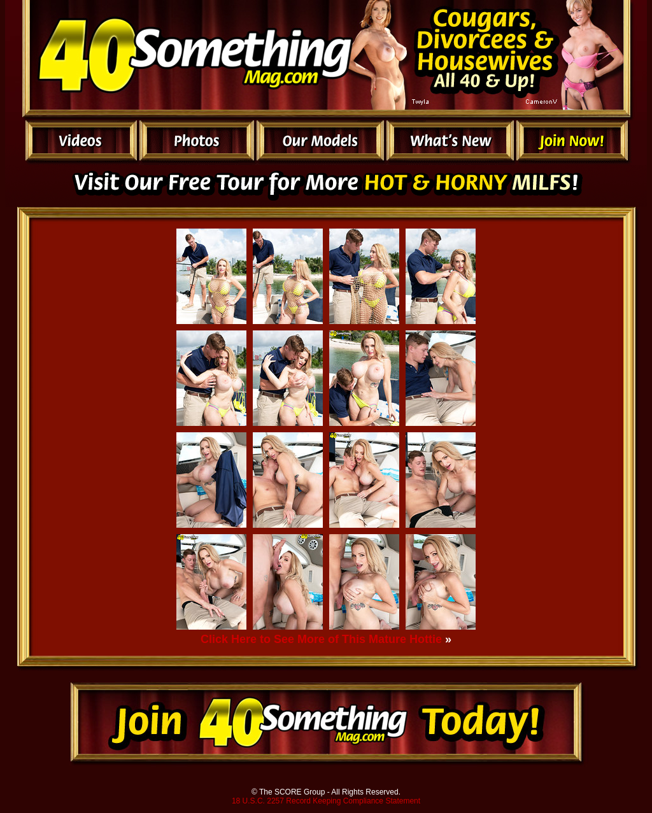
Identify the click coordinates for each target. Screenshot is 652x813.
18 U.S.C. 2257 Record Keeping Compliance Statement (326, 800)
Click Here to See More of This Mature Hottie (321, 639)
